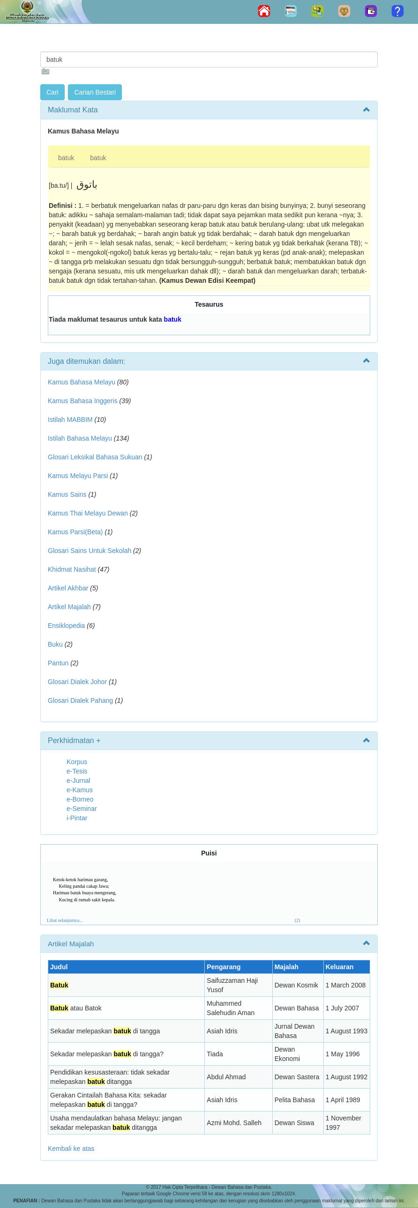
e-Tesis (77, 771)
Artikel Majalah (69, 607)
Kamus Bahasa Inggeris (83, 401)
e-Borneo (80, 799)
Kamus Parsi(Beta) (75, 532)
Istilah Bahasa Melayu (80, 438)
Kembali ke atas (71, 1148)
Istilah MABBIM (70, 419)
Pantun (58, 663)
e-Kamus (80, 790)
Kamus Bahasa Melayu (82, 382)
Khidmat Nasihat (72, 569)
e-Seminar (82, 808)
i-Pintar (77, 818)
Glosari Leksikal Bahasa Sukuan (95, 457)
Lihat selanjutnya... (65, 920)
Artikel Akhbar (68, 588)
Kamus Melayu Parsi (78, 475)
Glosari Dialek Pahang (80, 700)
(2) (297, 920)
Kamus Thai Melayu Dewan (88, 513)
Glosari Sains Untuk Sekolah (89, 550)
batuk (66, 158)
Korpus (77, 762)
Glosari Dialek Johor (77, 681)
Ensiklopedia (66, 625)
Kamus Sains (67, 494)
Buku (55, 644)
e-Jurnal (78, 780)
